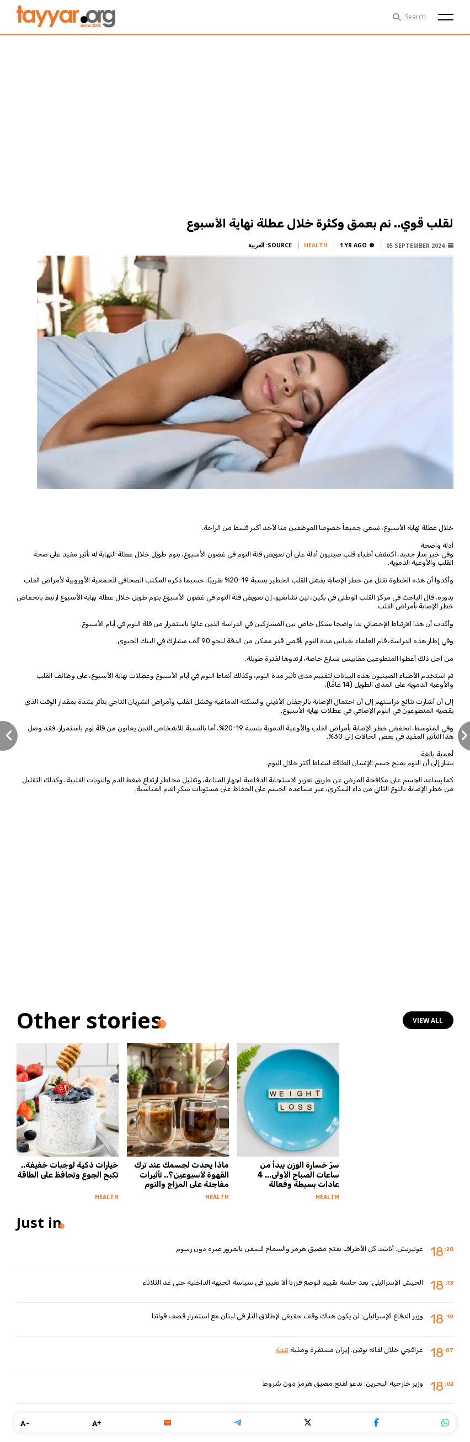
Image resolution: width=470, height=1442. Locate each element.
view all (429, 1020)
